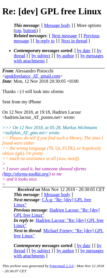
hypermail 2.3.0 (62, 266)
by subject (41, 55)
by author (65, 55)
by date (83, 50)
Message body (57, 25)
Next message (64, 35)
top (18, 30)
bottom (29, 30)
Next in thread (74, 40)
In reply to (45, 40)
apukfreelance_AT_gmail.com (32, 76)
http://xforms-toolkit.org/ (26, 173)
